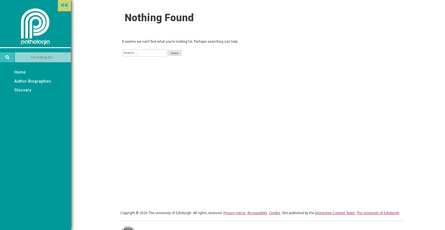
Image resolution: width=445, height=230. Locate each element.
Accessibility (257, 213)
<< (64, 5)
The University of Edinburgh (377, 213)
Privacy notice (234, 213)
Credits (274, 213)
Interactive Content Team (335, 213)
